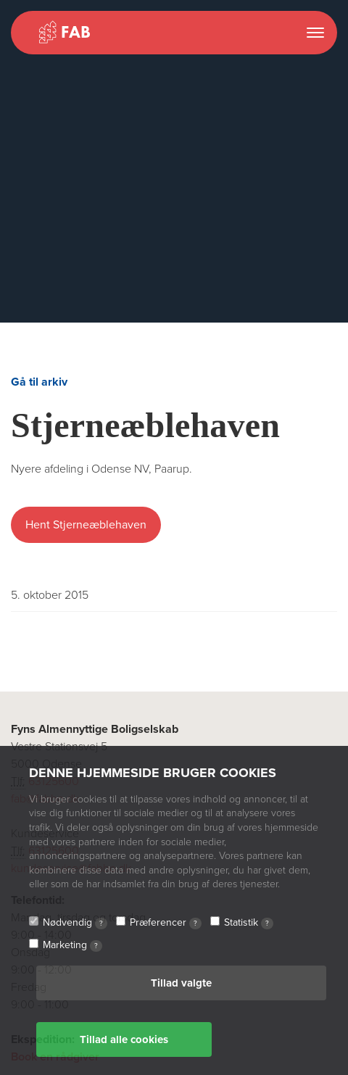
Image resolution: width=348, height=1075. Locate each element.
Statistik (248, 922)
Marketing (72, 945)
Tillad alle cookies (124, 1039)
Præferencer (166, 922)
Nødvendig (75, 922)
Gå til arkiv (39, 382)
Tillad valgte (181, 982)
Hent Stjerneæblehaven (85, 525)
